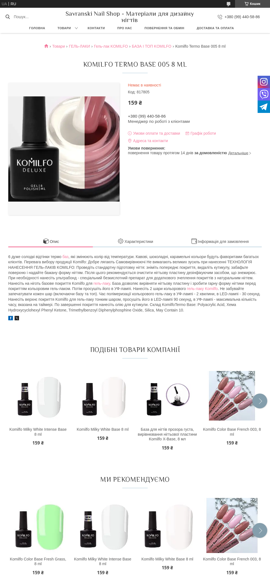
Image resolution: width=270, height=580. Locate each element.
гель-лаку (101, 283)
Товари (64, 28)
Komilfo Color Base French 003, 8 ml (232, 432)
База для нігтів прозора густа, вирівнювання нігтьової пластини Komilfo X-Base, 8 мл (167, 434)
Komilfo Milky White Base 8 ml (102, 429)
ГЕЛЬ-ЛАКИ (79, 46)
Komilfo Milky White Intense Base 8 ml (38, 432)
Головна (37, 28)
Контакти (96, 28)
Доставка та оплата (215, 28)
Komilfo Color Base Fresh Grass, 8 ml (38, 561)
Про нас (124, 28)
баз (66, 256)
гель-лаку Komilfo (202, 288)
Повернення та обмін (164, 28)
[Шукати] (7, 17)
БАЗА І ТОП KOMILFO (151, 46)
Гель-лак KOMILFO (111, 46)
